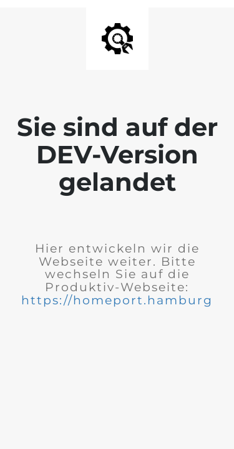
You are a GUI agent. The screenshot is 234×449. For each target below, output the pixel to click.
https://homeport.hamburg (117, 300)
